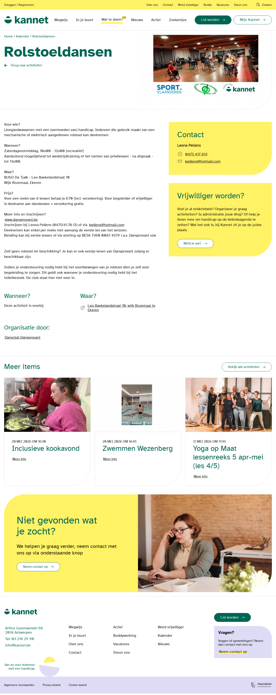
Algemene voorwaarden (19, 686)
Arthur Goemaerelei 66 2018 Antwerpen (24, 631)
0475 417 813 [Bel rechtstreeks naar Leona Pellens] (196, 154)
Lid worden (230, 619)
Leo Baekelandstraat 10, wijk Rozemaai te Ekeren (121, 307)
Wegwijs (61, 20)
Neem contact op (35, 568)
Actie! (156, 20)
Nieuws (137, 20)
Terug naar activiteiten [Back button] (26, 65)
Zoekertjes (177, 20)
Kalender (22, 36)
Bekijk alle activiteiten (244, 367)
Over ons (152, 5)
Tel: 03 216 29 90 (19, 640)
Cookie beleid (78, 686)
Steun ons (240, 5)
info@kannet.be (18, 647)
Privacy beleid (51, 686)
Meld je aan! (192, 243)
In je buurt (84, 20)
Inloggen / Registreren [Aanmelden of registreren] (19, 5)
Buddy (208, 5)
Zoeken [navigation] (267, 5)
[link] (26, 20)
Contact (168, 5)
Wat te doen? (112, 19)
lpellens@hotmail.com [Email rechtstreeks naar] (203, 161)
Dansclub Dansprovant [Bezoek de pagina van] (22, 337)
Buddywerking (124, 637)
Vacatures (223, 5)
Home (8, 36)
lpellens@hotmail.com (106, 225)
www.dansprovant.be (21, 220)
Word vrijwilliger (188, 5)
